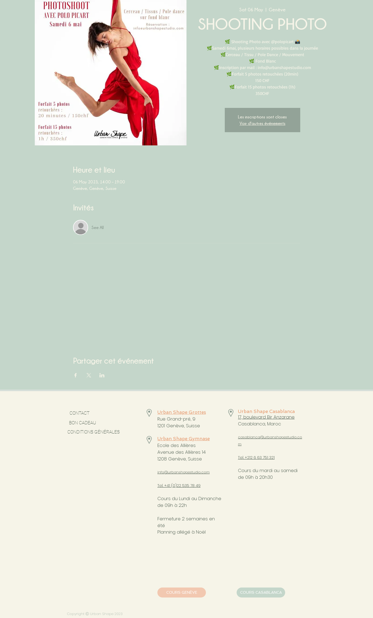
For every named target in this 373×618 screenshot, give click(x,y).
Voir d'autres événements (262, 123)
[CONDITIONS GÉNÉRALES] (93, 432)
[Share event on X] (88, 375)
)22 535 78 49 (188, 485)
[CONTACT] (79, 413)
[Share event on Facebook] (75, 375)
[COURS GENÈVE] (181, 592)
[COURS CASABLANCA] (261, 592)
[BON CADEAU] (97, 423)
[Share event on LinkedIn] (102, 375)
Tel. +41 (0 (166, 485)
